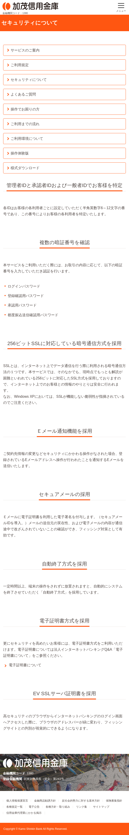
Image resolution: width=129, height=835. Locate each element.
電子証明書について (25, 665)
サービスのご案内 (25, 50)
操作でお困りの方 (25, 109)
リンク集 (81, 806)
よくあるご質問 (23, 94)
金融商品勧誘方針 (45, 800)
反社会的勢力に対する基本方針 (81, 800)
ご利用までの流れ (25, 124)
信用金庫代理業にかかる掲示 (24, 812)
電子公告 (34, 806)
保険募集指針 (114, 800)
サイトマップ (101, 806)
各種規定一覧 (14, 806)
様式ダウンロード (25, 168)
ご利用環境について (27, 138)
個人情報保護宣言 (17, 800)
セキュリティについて (29, 80)
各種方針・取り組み (58, 806)
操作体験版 (20, 153)
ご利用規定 (20, 65)
